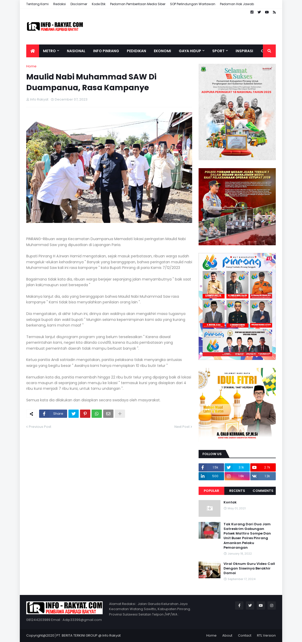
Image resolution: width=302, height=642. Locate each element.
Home (31, 66)
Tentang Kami (37, 4)
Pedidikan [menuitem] (136, 50)
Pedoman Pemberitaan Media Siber (137, 4)
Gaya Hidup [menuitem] (190, 50)
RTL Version (266, 635)
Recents (237, 490)
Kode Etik (98, 4)
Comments (263, 490)
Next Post (182, 426)
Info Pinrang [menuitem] (106, 50)
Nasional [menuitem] (76, 50)
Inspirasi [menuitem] (244, 50)
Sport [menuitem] (218, 50)
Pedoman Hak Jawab (237, 4)
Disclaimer (78, 4)
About (227, 635)
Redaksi (59, 4)
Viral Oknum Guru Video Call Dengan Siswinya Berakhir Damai (249, 568)
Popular (211, 490)
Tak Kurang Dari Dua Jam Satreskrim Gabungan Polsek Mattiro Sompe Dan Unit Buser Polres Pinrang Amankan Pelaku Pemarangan (247, 536)
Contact (244, 635)
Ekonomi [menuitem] (162, 50)
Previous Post (40, 426)
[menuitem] (32, 50)
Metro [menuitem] (49, 50)
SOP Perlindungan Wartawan (192, 4)
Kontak (230, 502)
